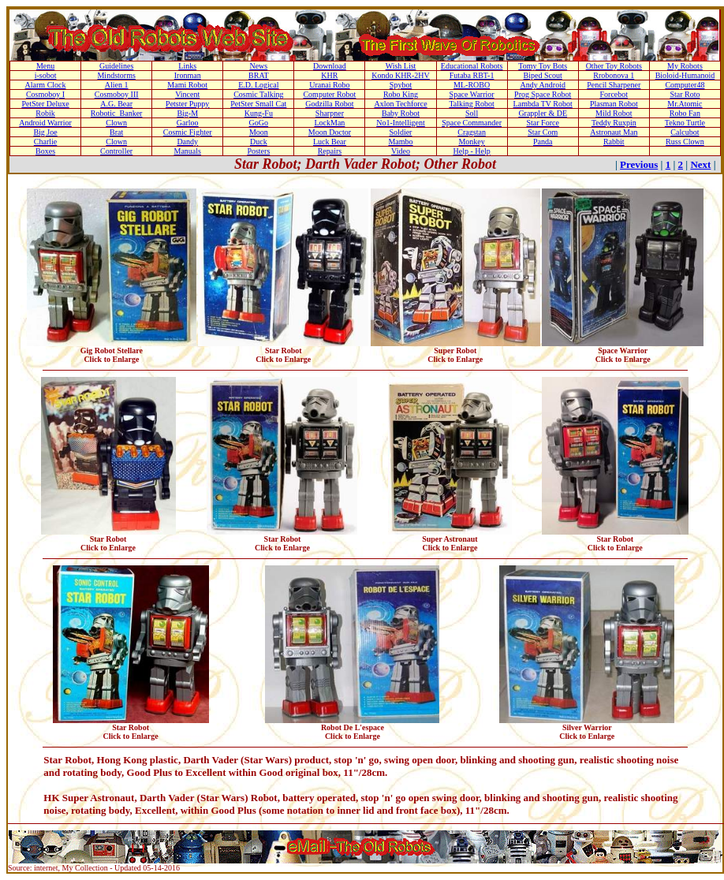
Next (700, 164)
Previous (639, 164)
